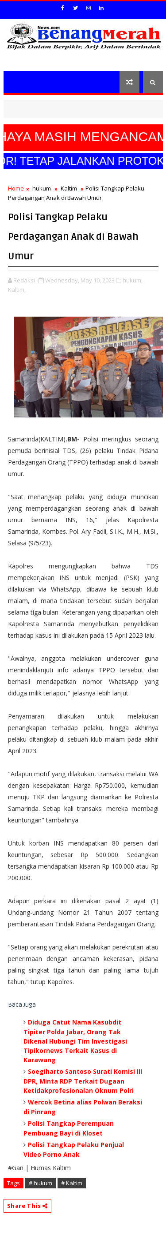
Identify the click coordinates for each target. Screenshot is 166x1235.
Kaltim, (17, 290)
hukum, (133, 280)
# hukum (40, 1183)
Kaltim (69, 188)
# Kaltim (71, 1183)
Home (16, 188)
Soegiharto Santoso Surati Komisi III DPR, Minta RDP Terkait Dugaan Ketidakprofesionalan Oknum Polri (82, 1081)
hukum (41, 188)
